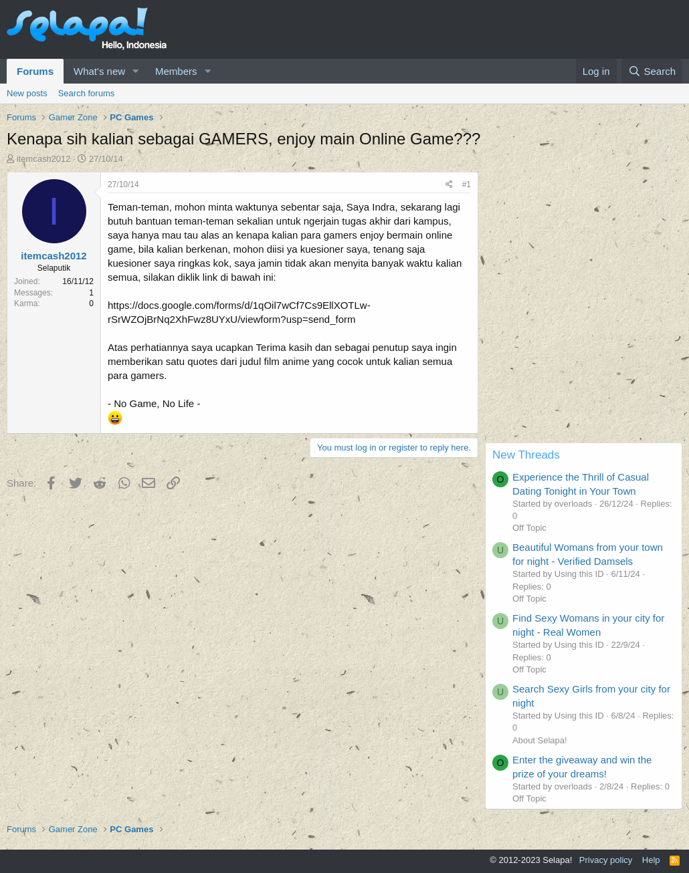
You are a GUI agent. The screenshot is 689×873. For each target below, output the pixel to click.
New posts (27, 93)
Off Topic (529, 528)
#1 (466, 184)
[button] (135, 71)
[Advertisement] (583, 359)
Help (651, 860)
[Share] (449, 185)
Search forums (86, 93)
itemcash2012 (44, 159)
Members (176, 71)
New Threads (526, 455)
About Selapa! (539, 740)
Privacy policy (605, 860)
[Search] (651, 71)
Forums (35, 71)
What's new (99, 71)
